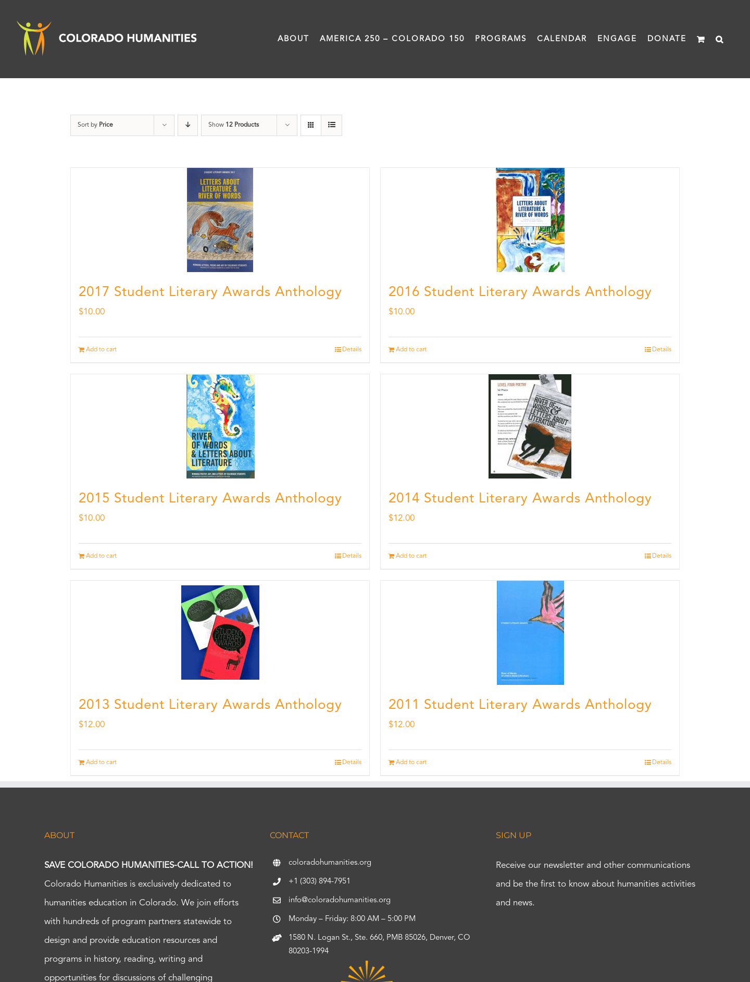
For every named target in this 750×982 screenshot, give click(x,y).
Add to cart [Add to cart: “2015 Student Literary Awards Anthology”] (101, 556)
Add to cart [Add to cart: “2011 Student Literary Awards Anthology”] (411, 762)
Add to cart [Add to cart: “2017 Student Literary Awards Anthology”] (101, 350)
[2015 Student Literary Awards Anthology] (220, 426)
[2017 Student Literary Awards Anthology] (220, 220)
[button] (720, 39)
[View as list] (331, 125)
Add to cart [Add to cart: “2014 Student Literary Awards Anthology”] (411, 556)
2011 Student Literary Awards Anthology (520, 705)
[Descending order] (188, 125)
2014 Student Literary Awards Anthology (520, 499)
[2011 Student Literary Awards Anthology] (530, 633)
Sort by (95, 125)
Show (233, 125)
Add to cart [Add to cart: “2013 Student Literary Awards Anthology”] (101, 762)
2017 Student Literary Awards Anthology (210, 292)
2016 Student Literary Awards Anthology (520, 292)
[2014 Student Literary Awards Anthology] (530, 426)
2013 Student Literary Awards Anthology (210, 705)
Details (351, 350)
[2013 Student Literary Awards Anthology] (220, 633)
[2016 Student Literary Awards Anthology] (530, 220)
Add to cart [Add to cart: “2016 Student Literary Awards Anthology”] (411, 350)
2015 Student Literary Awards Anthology (210, 499)
